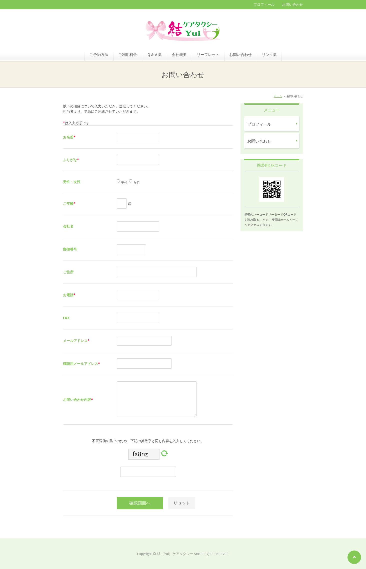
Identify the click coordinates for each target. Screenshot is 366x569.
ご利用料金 (127, 54)
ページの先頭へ (354, 557)
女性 (136, 182)
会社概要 (179, 54)
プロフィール (264, 4)
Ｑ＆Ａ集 (154, 54)
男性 (124, 182)
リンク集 (269, 54)
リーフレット (208, 54)
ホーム (278, 96)
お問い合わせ (292, 4)
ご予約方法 (99, 54)
